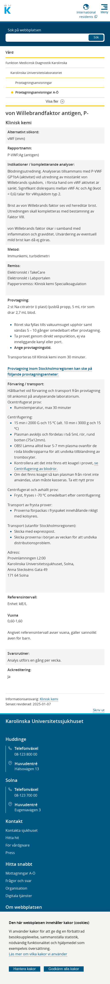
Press (10, 852)
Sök (96, 37)
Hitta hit (12, 837)
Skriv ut (98, 710)
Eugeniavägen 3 (28, 809)
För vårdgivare (18, 845)
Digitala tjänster (19, 895)
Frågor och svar (19, 880)
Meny (104, 12)
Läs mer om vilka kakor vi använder (38, 954)
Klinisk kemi (49, 699)
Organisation (16, 888)
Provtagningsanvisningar (33, 83)
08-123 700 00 (25, 795)
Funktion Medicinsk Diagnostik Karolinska (36, 63)
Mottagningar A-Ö (20, 873)
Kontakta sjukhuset (22, 830)
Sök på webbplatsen (24, 30)
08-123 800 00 (25, 754)
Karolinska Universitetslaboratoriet (36, 73)
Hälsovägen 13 (27, 768)
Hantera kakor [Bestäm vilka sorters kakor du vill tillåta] (25, 969)
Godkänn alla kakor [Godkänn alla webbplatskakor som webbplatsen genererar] (63, 969)
